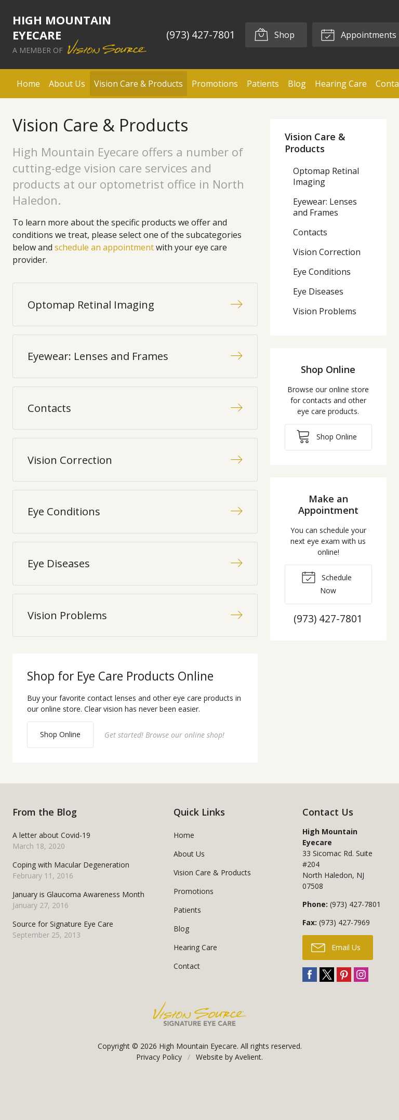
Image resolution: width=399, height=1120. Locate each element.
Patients (263, 83)
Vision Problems (324, 311)
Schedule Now (326, 582)
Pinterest (344, 1010)
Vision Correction (327, 252)
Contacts (310, 232)
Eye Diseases (318, 291)
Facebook (309, 1010)
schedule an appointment (104, 247)
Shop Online (60, 770)
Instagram (361, 1010)
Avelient (248, 1093)
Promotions (215, 83)
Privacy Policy (159, 1093)
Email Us (336, 982)
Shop (274, 34)
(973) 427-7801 (200, 35)
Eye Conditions (322, 271)
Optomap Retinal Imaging (326, 176)
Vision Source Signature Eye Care (199, 1049)
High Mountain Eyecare (198, 1082)
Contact (187, 1002)
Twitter (327, 1010)
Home (28, 83)
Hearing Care (341, 83)
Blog (297, 83)
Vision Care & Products (138, 83)
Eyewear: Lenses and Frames (325, 207)
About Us (67, 83)
